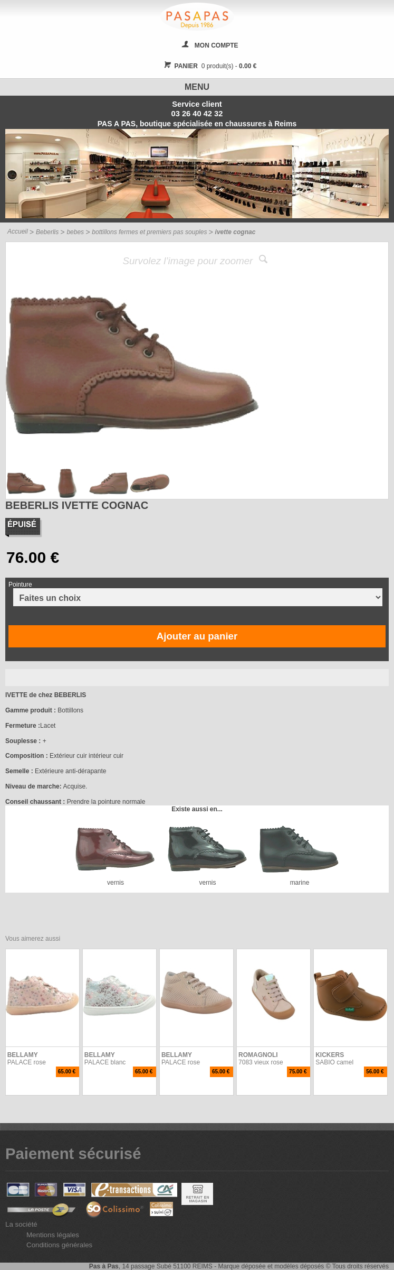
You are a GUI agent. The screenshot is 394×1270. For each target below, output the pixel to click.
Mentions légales (52, 1235)
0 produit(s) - (209, 66)
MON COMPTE (216, 45)
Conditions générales (59, 1245)
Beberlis (47, 232)
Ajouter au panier (197, 636)
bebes (75, 232)
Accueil (17, 231)
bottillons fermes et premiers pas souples (149, 232)
